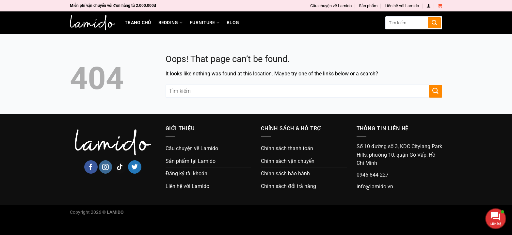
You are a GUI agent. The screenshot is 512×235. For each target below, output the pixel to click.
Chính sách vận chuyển (287, 161)
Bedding (170, 23)
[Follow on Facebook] (91, 167)
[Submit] (434, 22)
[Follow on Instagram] (105, 167)
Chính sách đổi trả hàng (288, 186)
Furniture (204, 23)
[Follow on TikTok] (120, 167)
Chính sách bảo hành (285, 173)
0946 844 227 (373, 175)
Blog (233, 22)
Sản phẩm (368, 5)
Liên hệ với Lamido (402, 5)
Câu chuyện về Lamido (331, 5)
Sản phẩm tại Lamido (191, 161)
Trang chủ (138, 22)
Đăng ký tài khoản (186, 173)
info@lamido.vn (375, 186)
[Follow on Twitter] (134, 167)
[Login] (428, 6)
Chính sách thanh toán (287, 148)
